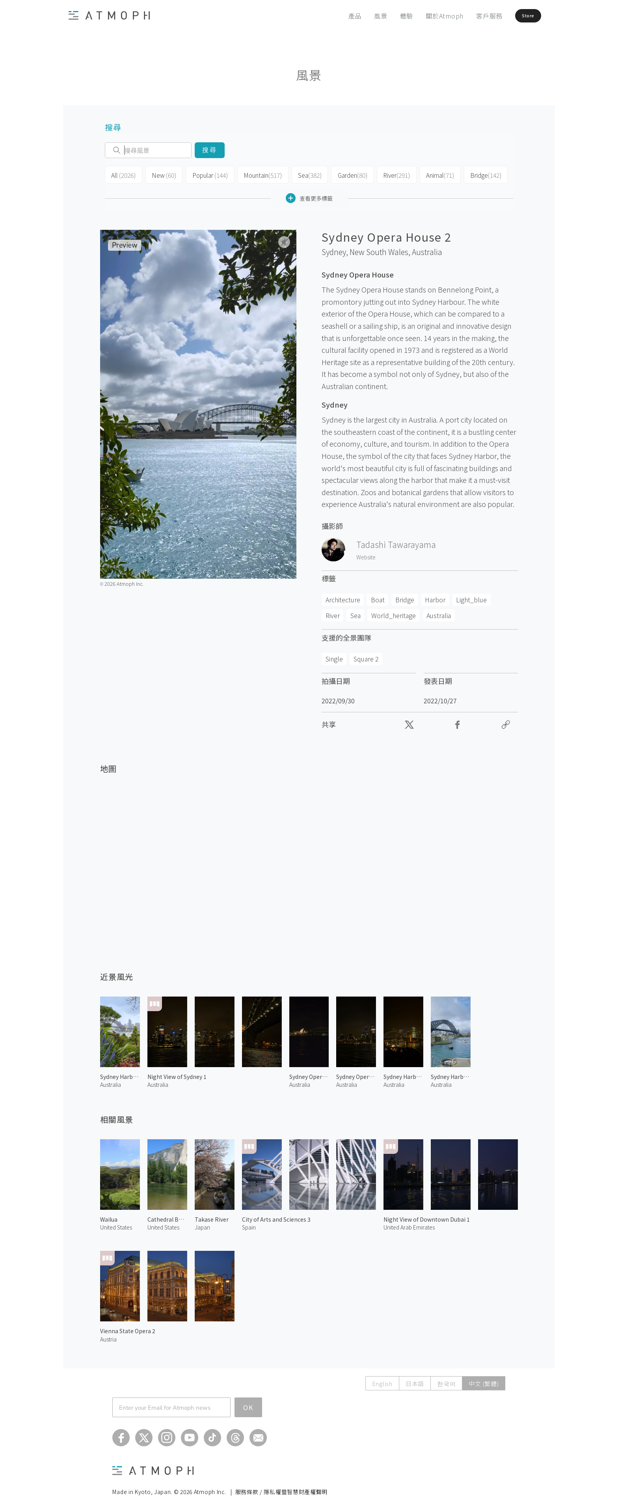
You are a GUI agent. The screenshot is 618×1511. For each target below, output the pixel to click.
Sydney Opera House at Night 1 (309, 1075)
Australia (427, 249)
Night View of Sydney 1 (177, 1075)
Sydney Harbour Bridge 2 (120, 1075)
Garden (345, 174)
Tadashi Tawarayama (396, 542)
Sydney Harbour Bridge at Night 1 (403, 1075)
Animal (432, 174)
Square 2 (366, 656)
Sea (303, 174)
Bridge (477, 174)
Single (334, 656)
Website (366, 555)
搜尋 (209, 150)
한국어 (446, 1381)
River (390, 174)
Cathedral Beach (167, 1217)
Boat (378, 597)
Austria (108, 1337)
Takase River (212, 1217)
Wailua (108, 1217)
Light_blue (471, 597)
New (161, 174)
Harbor (435, 597)
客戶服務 (471, 15)
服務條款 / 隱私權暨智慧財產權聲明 (281, 1490)
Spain (249, 1225)
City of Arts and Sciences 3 (276, 1217)
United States (116, 1225)
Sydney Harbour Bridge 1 (451, 1075)
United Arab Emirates (409, 1225)
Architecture (343, 597)
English (382, 1381)
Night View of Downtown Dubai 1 (426, 1217)
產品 (336, 15)
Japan (202, 1225)
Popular (206, 174)
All (122, 174)
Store (517, 15)
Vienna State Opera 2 (127, 1329)
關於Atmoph (426, 15)
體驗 (388, 15)
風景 (362, 15)
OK (248, 1405)
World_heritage (393, 613)
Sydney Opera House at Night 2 (356, 1075)
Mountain (258, 174)
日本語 (415, 1381)
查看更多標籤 (309, 196)
